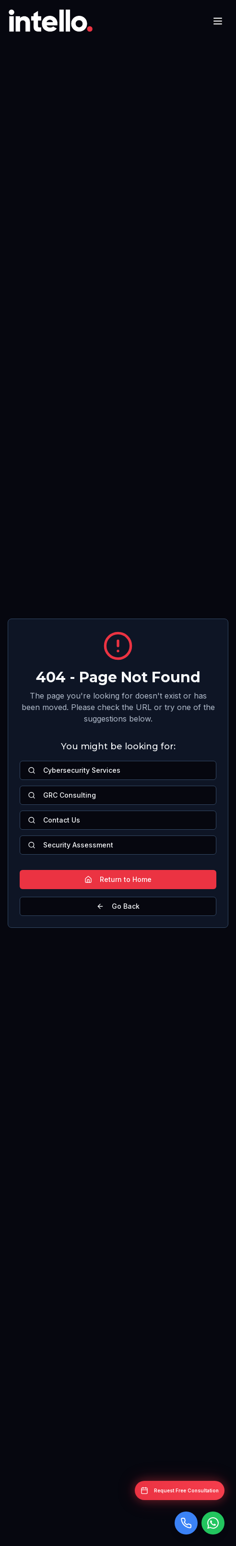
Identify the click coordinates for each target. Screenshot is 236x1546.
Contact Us (54, 820)
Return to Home (118, 879)
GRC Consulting (62, 795)
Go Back (118, 906)
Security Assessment (70, 845)
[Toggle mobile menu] (217, 21)
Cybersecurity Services (74, 770)
